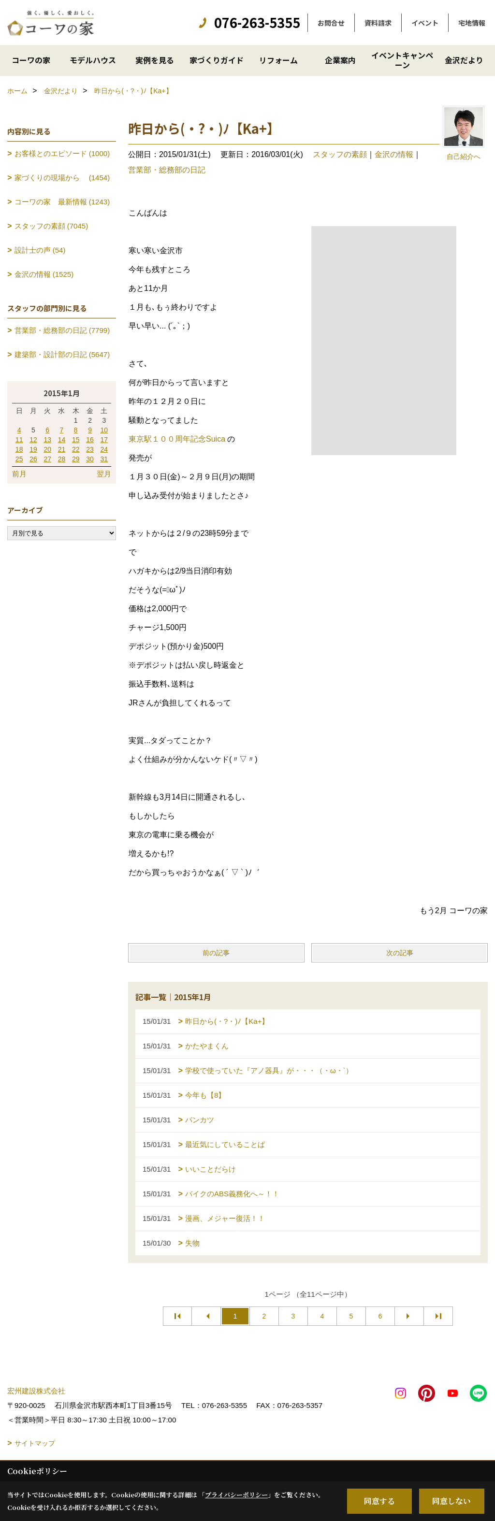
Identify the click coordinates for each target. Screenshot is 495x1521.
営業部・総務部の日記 (166, 170)
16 (90, 440)
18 (19, 449)
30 (90, 459)
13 (47, 440)
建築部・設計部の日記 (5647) (62, 354)
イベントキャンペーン (402, 60)
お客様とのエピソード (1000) (62, 153)
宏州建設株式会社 (36, 1391)
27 (47, 459)
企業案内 (340, 60)
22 (76, 449)
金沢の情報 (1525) (44, 274)
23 (90, 449)
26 (33, 459)
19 (33, 449)
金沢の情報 (394, 154)
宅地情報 (471, 23)
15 (76, 440)
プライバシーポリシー (236, 1494)
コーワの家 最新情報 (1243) (62, 202)
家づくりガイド (216, 60)
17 (104, 440)
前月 (19, 474)
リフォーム (278, 60)
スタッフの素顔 (340, 154)
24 (104, 449)
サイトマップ (35, 1443)
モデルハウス (93, 60)
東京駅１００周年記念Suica (177, 439)
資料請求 (378, 23)
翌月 (104, 474)
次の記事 (399, 953)
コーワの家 (31, 60)
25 (19, 459)
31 (104, 459)
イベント (424, 23)
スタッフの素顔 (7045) (51, 226)
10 (104, 430)
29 (76, 459)
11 (19, 440)
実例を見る (154, 60)
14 (62, 440)
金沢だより (464, 60)
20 (47, 449)
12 (33, 440)
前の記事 (216, 953)
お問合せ (331, 23)
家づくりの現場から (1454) (62, 177)
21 (62, 449)
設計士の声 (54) (40, 250)
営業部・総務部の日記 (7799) (62, 330)
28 (62, 459)
